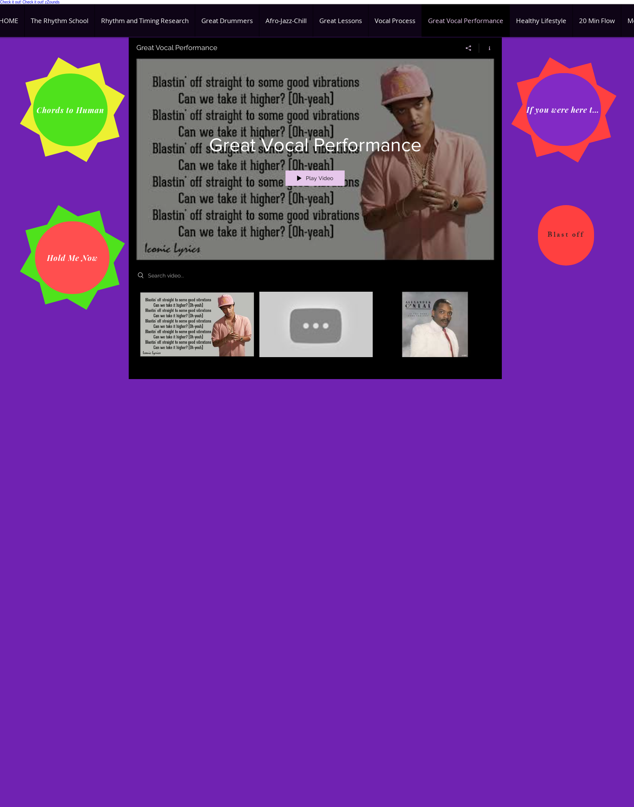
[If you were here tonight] (563, 109)
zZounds (52, 2)
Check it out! (11, 2)
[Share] (468, 48)
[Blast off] (566, 235)
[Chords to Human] (70, 110)
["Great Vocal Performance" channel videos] (315, 329)
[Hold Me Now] (72, 257)
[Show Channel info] (486, 48)
